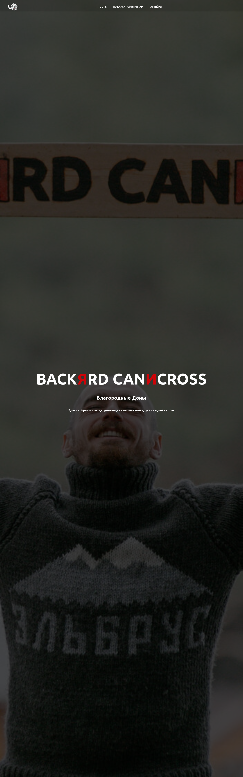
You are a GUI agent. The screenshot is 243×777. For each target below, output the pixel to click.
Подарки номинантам (128, 6)
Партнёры (155, 6)
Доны (103, 6)
